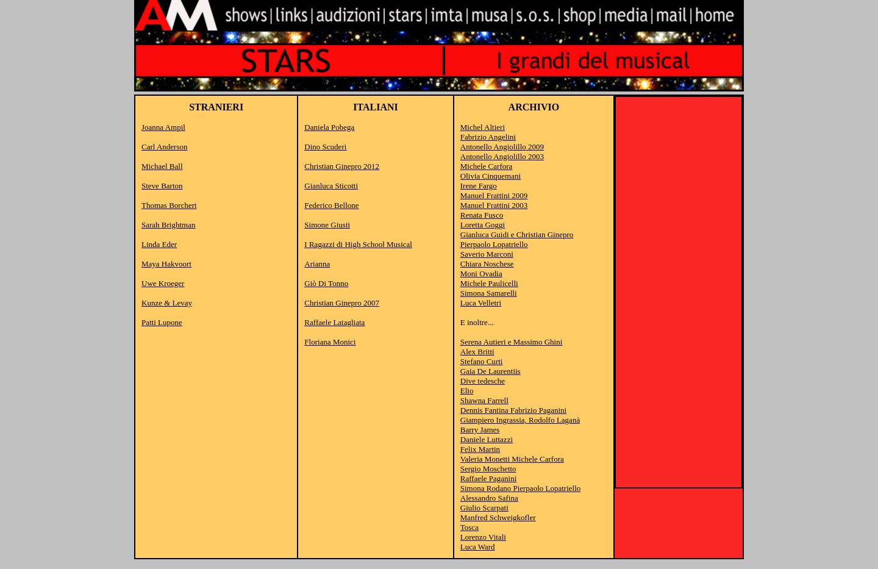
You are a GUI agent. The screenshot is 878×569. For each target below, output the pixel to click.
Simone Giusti (327, 224)
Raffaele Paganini (488, 478)
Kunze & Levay (166, 302)
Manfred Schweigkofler (498, 517)
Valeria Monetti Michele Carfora (512, 458)
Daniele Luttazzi (486, 439)
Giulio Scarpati (484, 507)
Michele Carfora (486, 166)
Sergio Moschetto (488, 468)
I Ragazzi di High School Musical (358, 244)
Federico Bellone (331, 205)
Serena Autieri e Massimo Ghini (511, 341)
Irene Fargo (478, 185)
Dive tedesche (482, 380)
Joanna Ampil (163, 127)
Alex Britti (477, 351)
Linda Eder (159, 244)
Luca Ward (477, 546)
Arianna (317, 263)
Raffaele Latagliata (334, 322)
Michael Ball (162, 166)
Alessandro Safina (489, 498)
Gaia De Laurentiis (490, 371)
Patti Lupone (161, 322)
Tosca (469, 527)
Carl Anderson (164, 146)
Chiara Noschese (487, 263)
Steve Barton (162, 185)
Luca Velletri (480, 302)
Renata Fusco (481, 215)
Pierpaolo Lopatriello (494, 244)
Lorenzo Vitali (483, 537)
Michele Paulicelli (489, 283)
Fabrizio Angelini (488, 136)
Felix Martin (480, 449)
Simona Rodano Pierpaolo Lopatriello (520, 488)
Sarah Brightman (168, 224)
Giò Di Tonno (326, 283)
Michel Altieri (482, 127)
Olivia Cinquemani (490, 176)
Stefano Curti (481, 361)
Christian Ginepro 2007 (341, 302)
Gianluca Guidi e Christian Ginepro (517, 234)
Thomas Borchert (169, 205)
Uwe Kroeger (162, 283)
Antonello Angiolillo (493, 146)
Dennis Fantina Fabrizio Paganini (513, 410)
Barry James (480, 429)
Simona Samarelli (488, 293)
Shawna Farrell (484, 400)
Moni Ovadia (481, 273)
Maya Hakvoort (166, 263)
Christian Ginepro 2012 (341, 166)
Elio (467, 390)
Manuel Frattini (494, 195)
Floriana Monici (329, 341)
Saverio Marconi (486, 254)
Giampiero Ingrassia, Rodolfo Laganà (520, 419)
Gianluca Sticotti (331, 185)
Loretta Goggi (482, 224)
